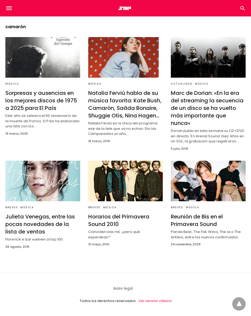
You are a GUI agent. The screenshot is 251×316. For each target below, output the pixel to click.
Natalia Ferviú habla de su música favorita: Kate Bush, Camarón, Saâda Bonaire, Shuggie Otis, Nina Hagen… (124, 104)
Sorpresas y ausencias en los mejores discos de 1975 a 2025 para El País (41, 100)
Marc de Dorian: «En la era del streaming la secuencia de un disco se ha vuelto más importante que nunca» (207, 108)
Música (12, 84)
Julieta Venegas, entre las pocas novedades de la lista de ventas (40, 224)
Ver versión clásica (155, 300)
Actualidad (181, 84)
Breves (11, 207)
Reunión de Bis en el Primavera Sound (197, 220)
